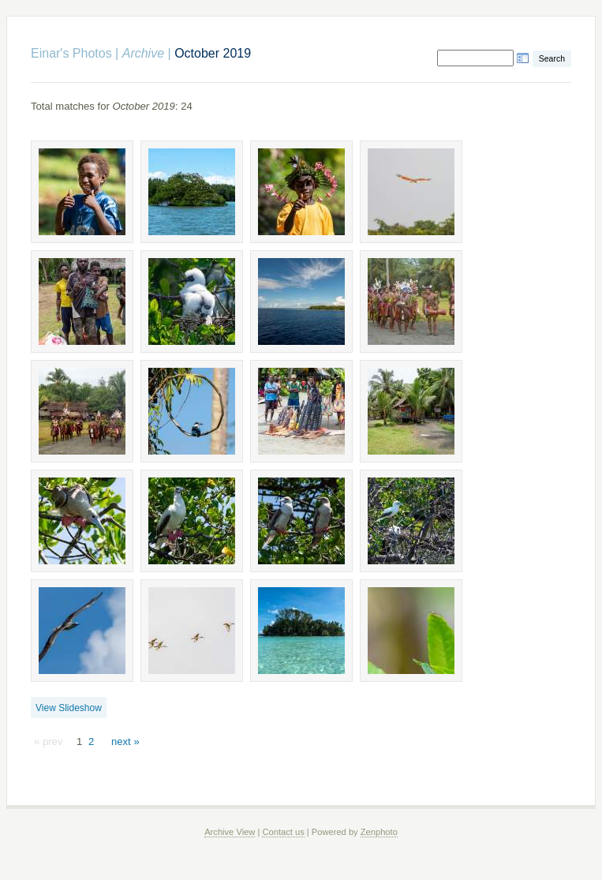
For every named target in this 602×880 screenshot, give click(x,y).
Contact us (283, 832)
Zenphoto (379, 832)
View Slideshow (69, 707)
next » (125, 741)
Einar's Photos (71, 53)
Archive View (229, 832)
